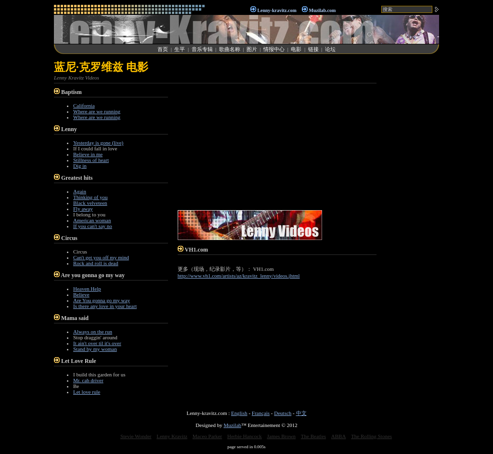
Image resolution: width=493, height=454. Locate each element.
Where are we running (96, 111)
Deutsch (282, 413)
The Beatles (313, 436)
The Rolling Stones (371, 436)
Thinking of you (90, 197)
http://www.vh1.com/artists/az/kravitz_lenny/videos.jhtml (239, 276)
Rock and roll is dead (95, 263)
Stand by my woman (95, 349)
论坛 (330, 49)
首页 (162, 49)
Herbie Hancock (244, 436)
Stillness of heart (91, 160)
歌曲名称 (229, 49)
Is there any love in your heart (105, 306)
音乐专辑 (202, 49)
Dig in (80, 166)
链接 (313, 49)
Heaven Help (87, 289)
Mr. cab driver (88, 380)
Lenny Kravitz (171, 436)
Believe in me (88, 154)
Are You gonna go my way (101, 300)
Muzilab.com (322, 10)
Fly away (83, 209)
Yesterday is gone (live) (98, 143)
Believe (81, 294)
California (84, 105)
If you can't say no (92, 226)
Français (261, 413)
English (239, 413)
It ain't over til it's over (97, 343)
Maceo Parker (207, 436)
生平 (179, 49)
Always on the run (92, 331)
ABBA (338, 436)
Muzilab (232, 425)
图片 (251, 49)
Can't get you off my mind (101, 257)
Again (79, 191)
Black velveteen (90, 203)
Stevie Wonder (136, 436)
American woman (92, 220)
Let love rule (86, 392)
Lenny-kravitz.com (276, 10)
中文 (301, 413)
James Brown (281, 436)
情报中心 (274, 49)
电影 (296, 49)
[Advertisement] (410, 204)
